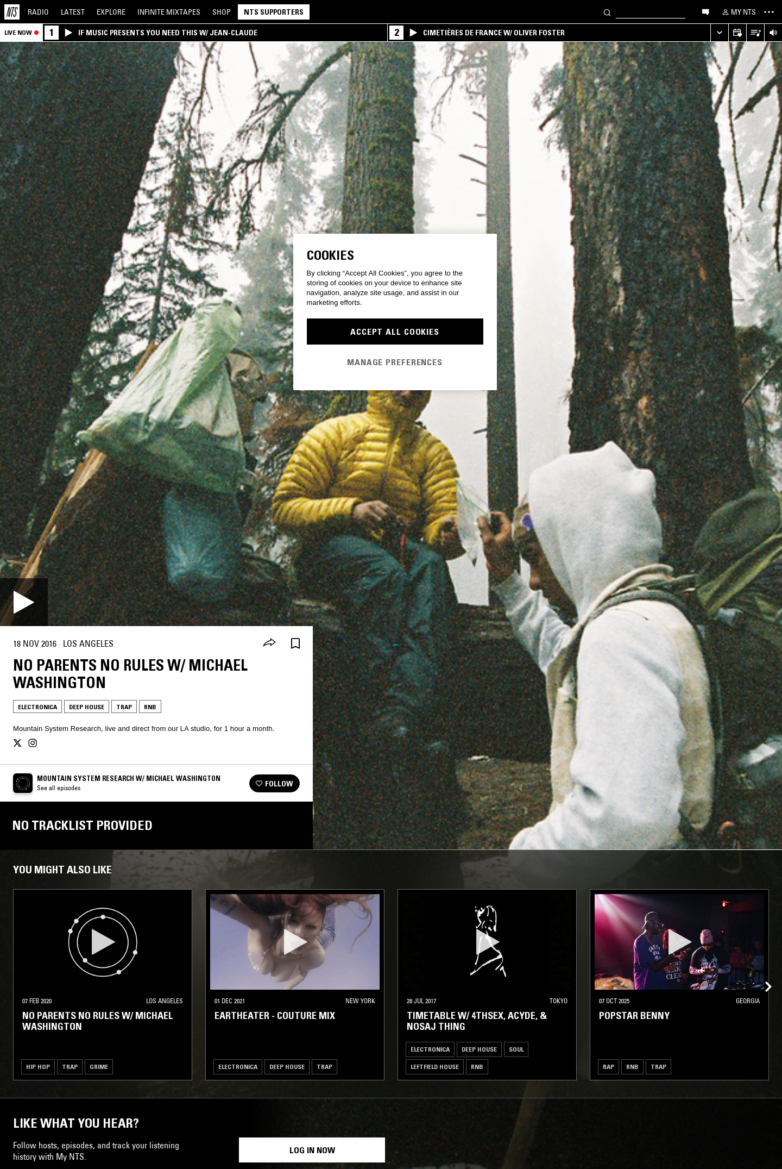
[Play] (24, 602)
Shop (221, 12)
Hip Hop (38, 1066)
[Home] (12, 12)
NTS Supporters (274, 12)
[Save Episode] (295, 643)
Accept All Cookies (394, 331)
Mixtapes (168, 12)
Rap (608, 1066)
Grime (99, 1066)
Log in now (312, 1150)
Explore (111, 12)
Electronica (37, 707)
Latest (73, 12)
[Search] (607, 11)
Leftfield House (435, 1066)
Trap (124, 707)
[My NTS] (738, 12)
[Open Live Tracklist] (755, 33)
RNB (150, 707)
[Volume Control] (773, 33)
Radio (38, 12)
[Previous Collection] (761, 974)
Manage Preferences (395, 362)
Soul (516, 1049)
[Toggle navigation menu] (769, 12)
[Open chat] (705, 11)
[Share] (269, 643)
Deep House (86, 707)
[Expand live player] (719, 33)
